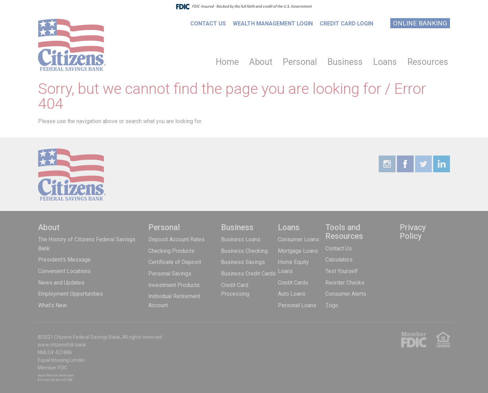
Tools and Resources (344, 232)
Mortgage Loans (298, 251)
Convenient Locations (64, 271)
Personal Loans (297, 305)
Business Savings (243, 262)
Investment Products (174, 285)
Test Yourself (341, 271)
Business (345, 62)
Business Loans (240, 239)
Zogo (331, 305)
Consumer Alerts (345, 293)
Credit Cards (293, 282)
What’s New (52, 305)
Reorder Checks (344, 282)
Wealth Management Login (273, 23)
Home (227, 62)
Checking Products (171, 251)
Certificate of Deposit (174, 262)
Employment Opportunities (70, 293)
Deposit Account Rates (176, 239)
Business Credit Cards (248, 273)
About (260, 62)
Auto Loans (291, 293)
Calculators (339, 259)
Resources (427, 62)
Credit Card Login (346, 23)
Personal (300, 62)
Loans (385, 62)
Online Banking (420, 23)
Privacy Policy (413, 232)
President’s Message (64, 259)
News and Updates (61, 282)
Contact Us (208, 23)
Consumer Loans (298, 239)
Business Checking (244, 251)
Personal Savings (169, 273)
